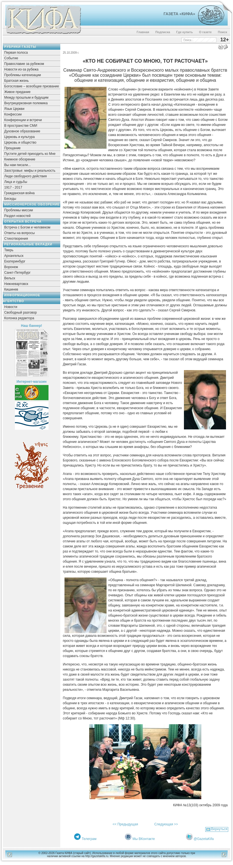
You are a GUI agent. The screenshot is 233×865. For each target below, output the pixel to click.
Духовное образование (22, 131)
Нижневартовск (16, 284)
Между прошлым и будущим (26, 97)
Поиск (222, 32)
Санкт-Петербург (17, 273)
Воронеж (11, 267)
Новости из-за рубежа (21, 69)
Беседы (10, 199)
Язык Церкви (14, 109)
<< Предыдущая (125, 824)
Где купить (184, 32)
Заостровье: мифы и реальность (30, 171)
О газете (205, 32)
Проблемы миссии (18, 210)
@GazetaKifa (204, 839)
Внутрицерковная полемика (26, 103)
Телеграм (89, 839)
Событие (11, 58)
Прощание (12, 148)
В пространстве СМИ (20, 126)
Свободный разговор (20, 312)
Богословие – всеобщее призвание (31, 86)
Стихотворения (16, 239)
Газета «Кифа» (179, 14)
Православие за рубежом (24, 64)
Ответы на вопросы (19, 233)
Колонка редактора (19, 318)
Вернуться (219, 829)
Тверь (8, 250)
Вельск (9, 278)
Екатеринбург (15, 261)
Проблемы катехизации (22, 75)
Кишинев (11, 289)
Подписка (162, 32)
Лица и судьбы (15, 182)
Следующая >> (166, 824)
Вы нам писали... (17, 165)
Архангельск (14, 256)
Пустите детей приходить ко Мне (30, 154)
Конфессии (13, 114)
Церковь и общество (20, 142)
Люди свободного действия (25, 176)
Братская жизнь (16, 81)
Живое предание (17, 92)
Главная (143, 32)
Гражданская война (19, 193)
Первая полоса (16, 53)
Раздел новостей (17, 216)
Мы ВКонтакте (144, 839)
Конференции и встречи (23, 120)
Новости (10, 307)
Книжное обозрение (19, 159)
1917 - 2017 (13, 187)
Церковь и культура (19, 137)
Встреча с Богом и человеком (27, 227)
